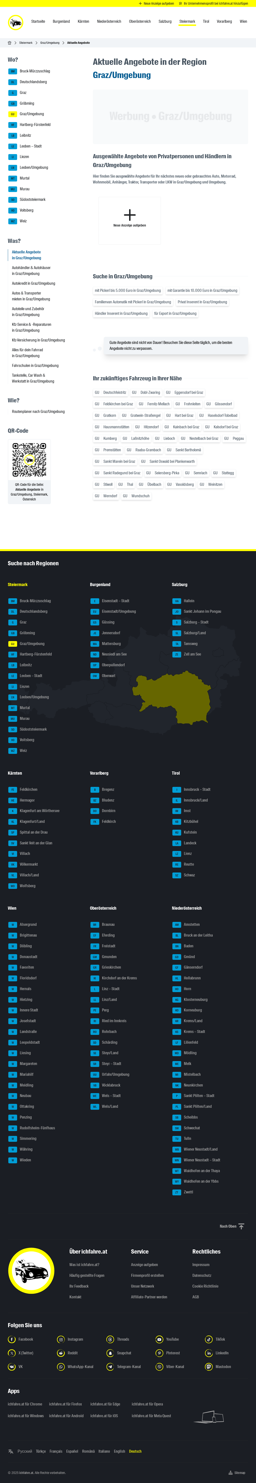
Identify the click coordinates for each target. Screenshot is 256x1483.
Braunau (102, 925)
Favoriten (21, 968)
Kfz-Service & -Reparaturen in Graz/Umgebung (31, 327)
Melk (181, 1064)
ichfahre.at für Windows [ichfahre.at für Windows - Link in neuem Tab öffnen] (25, 1415)
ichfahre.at (26, 1473)
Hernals (19, 989)
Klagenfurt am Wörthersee (33, 811)
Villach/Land (23, 875)
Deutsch (135, 1451)
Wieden (19, 1160)
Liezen (18, 157)
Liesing (19, 1053)
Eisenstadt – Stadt (109, 601)
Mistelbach (186, 1075)
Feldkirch (103, 822)
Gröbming (21, 104)
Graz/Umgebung (49, 43)
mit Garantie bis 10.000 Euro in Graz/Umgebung (202, 290)
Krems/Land (187, 1021)
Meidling (20, 1085)
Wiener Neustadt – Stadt (196, 1160)
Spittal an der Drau (28, 833)
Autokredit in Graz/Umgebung (33, 283)
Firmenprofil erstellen (147, 1275)
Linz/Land (103, 1000)
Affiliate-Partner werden (149, 1297)
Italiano (104, 1451)
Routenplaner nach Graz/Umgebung (38, 411)
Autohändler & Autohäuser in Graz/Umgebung (31, 270)
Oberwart (102, 676)
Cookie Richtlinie (205, 1286)
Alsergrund (22, 925)
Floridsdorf (22, 978)
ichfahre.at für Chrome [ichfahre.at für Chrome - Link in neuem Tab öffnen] (25, 1404)
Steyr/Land (104, 1053)
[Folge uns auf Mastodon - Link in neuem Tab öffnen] (226, 1367)
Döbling (20, 946)
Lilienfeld (185, 1043)
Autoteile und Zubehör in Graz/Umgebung (28, 311)
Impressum (201, 1264)
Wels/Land (104, 1107)
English (119, 1451)
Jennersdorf (105, 633)
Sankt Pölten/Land (192, 1107)
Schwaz (183, 875)
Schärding (103, 1043)
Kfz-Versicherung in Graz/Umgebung (38, 340)
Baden (182, 946)
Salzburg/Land (189, 633)
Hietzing (20, 1000)
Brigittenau (22, 936)
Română (88, 1451)
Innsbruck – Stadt (191, 790)
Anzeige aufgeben (144, 1264)
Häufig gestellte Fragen (86, 1275)
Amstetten (186, 925)
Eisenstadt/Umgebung (113, 612)
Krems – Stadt (188, 1032)
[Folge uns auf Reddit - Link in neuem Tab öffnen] (78, 1353)
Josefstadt (22, 1021)
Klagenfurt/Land (26, 822)
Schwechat (186, 1128)
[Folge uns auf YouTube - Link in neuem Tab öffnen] (177, 1339)
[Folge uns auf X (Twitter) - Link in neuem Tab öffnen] (29, 1353)
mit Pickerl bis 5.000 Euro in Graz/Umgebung (128, 290)
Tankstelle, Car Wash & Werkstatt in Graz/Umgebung (33, 378)
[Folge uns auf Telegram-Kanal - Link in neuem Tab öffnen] (128, 1367)
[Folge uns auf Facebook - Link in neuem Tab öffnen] (29, 1339)
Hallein (183, 601)
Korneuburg (187, 1010)
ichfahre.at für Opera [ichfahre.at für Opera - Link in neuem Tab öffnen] (147, 1404)
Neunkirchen (187, 1085)
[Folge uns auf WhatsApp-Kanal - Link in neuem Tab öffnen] (78, 1367)
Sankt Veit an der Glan (30, 843)
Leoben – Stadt (25, 146)
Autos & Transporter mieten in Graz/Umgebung (31, 296)
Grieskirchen (105, 968)
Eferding (102, 936)
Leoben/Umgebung (28, 168)
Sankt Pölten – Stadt (193, 1096)
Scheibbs (185, 1118)
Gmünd (183, 957)
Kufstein (184, 833)
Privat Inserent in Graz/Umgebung (202, 302)
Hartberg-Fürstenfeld (29, 125)
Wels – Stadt (105, 1096)
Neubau (19, 1096)
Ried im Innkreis (108, 1021)
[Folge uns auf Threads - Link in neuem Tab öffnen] (128, 1339)
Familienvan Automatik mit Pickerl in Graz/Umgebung (133, 302)
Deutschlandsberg (27, 82)
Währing (20, 1150)
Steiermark (26, 43)
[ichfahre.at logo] (15, 22)
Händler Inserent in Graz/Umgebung (121, 313)
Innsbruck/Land (190, 801)
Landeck (184, 843)
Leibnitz (19, 136)
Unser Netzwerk (142, 1286)
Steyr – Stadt (105, 1064)
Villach (19, 854)
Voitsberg (20, 211)
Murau (19, 189)
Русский (25, 1451)
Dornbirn (102, 811)
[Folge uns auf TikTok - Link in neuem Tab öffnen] (226, 1339)
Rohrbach (103, 1032)
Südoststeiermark (26, 200)
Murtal (18, 178)
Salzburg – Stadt (190, 622)
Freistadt (102, 946)
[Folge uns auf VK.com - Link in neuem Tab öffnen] (29, 1367)
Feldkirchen (22, 790)
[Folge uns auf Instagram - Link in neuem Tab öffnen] (78, 1339)
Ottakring (21, 1107)
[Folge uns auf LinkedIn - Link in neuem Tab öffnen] (226, 1353)
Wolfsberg (21, 886)
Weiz (17, 221)
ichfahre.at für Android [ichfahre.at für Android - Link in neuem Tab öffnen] (66, 1415)
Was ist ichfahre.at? (84, 1264)
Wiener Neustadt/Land (195, 1150)
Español (72, 1451)
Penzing (20, 1118)
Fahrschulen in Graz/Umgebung (35, 365)
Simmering (22, 1139)
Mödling (184, 1053)
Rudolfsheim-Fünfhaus (31, 1128)
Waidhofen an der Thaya (196, 1171)
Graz (17, 93)
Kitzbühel (185, 822)
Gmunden (103, 957)
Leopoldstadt (24, 1043)
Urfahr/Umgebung (109, 1075)
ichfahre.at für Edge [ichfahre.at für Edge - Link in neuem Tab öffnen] (105, 1404)
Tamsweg (185, 644)
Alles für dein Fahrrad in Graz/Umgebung (27, 352)
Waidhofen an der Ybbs (195, 1182)
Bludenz (102, 801)
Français (56, 1451)
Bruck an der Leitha (192, 936)
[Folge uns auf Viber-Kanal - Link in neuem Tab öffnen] (177, 1367)
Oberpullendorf (107, 665)
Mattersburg (105, 644)
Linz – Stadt (105, 989)
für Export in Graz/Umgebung (175, 313)
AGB (195, 1297)
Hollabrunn (186, 978)
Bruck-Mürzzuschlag (29, 71)
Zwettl (182, 1192)
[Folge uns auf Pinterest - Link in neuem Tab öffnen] (177, 1353)
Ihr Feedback (79, 1286)
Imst (181, 811)
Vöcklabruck (105, 1085)
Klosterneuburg (190, 1000)
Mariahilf (20, 1075)
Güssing (102, 622)
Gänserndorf (187, 968)
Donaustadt (22, 957)
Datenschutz (201, 1275)
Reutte (183, 865)
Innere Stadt (23, 1010)
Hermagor (21, 801)
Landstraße (22, 1032)
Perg (99, 1010)
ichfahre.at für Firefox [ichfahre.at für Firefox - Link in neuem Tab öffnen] (65, 1404)
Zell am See (186, 654)
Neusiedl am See (108, 654)
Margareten (22, 1064)
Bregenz (102, 790)
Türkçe (41, 1451)
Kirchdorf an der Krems (113, 978)
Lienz (182, 854)
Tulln (181, 1139)
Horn (181, 989)
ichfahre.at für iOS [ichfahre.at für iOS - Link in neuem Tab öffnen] (104, 1415)
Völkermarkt (23, 865)
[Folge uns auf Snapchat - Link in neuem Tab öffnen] (128, 1353)
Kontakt (75, 1297)
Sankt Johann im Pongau (196, 612)
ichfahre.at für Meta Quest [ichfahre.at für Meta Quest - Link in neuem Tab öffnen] (149, 1415)
